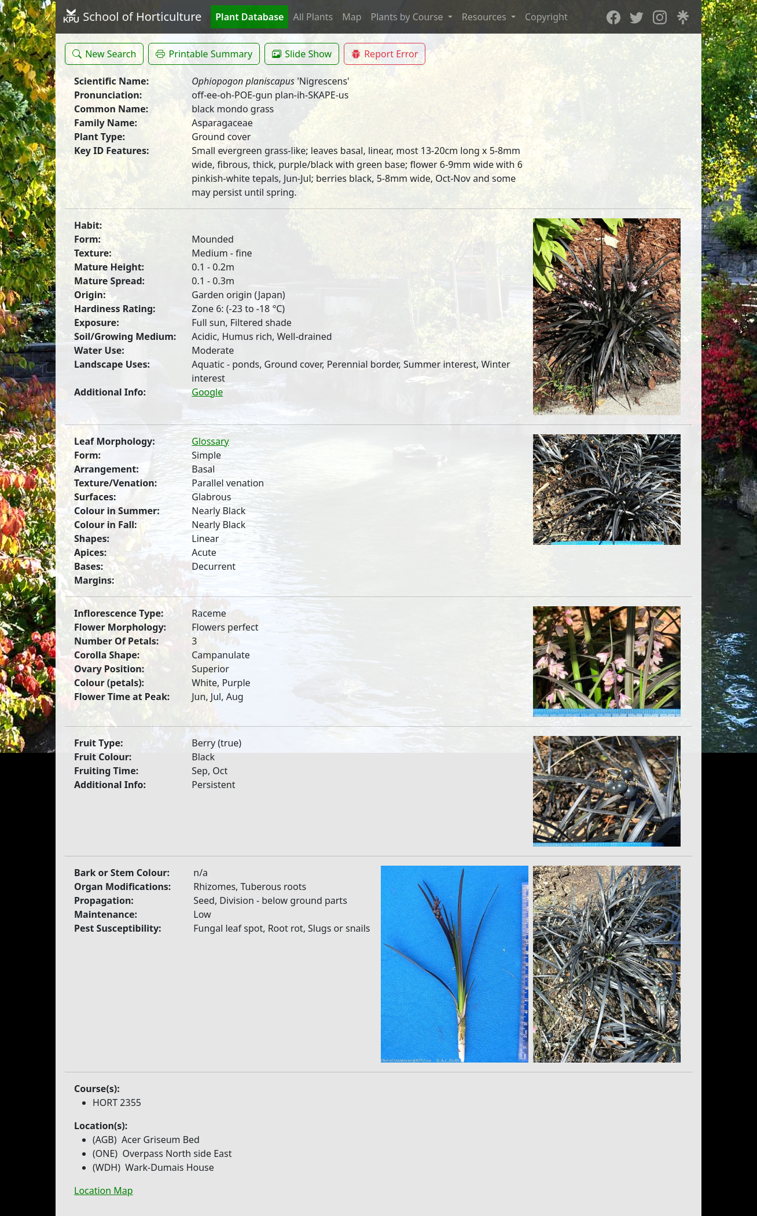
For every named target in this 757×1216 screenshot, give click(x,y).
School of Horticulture (132, 16)
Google (207, 392)
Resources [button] (485, 16)
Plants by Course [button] (408, 16)
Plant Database (249, 16)
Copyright (546, 16)
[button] (104, 54)
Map (351, 16)
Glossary (210, 441)
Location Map (103, 1190)
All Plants (313, 16)
